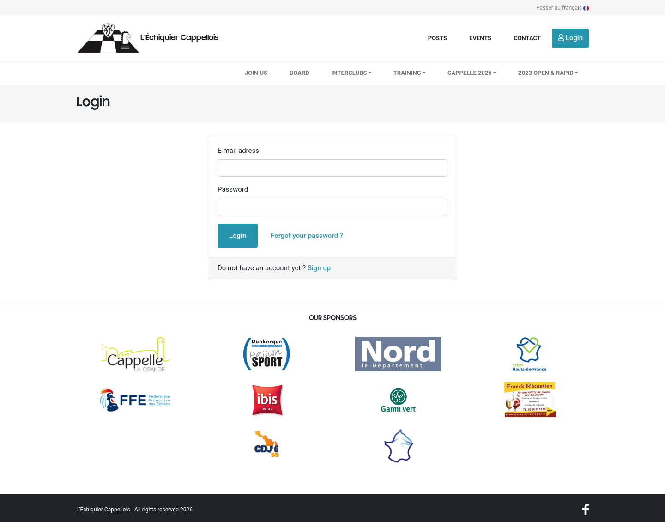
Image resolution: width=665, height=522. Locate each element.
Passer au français (562, 8)
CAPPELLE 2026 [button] (469, 72)
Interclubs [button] (349, 72)
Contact (527, 38)
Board (299, 72)
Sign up (319, 268)
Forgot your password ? (307, 235)
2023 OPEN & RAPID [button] (546, 72)
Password (233, 189)
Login (570, 38)
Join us (256, 72)
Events (480, 38)
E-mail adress (238, 150)
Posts (437, 38)
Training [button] (407, 72)
